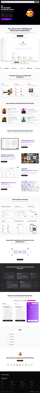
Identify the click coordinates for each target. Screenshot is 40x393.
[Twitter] (36, 391)
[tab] (16, 300)
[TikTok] (35, 391)
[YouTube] (30, 391)
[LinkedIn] (32, 391)
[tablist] (20, 300)
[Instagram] (33, 391)
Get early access (6, 19)
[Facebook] (38, 391)
